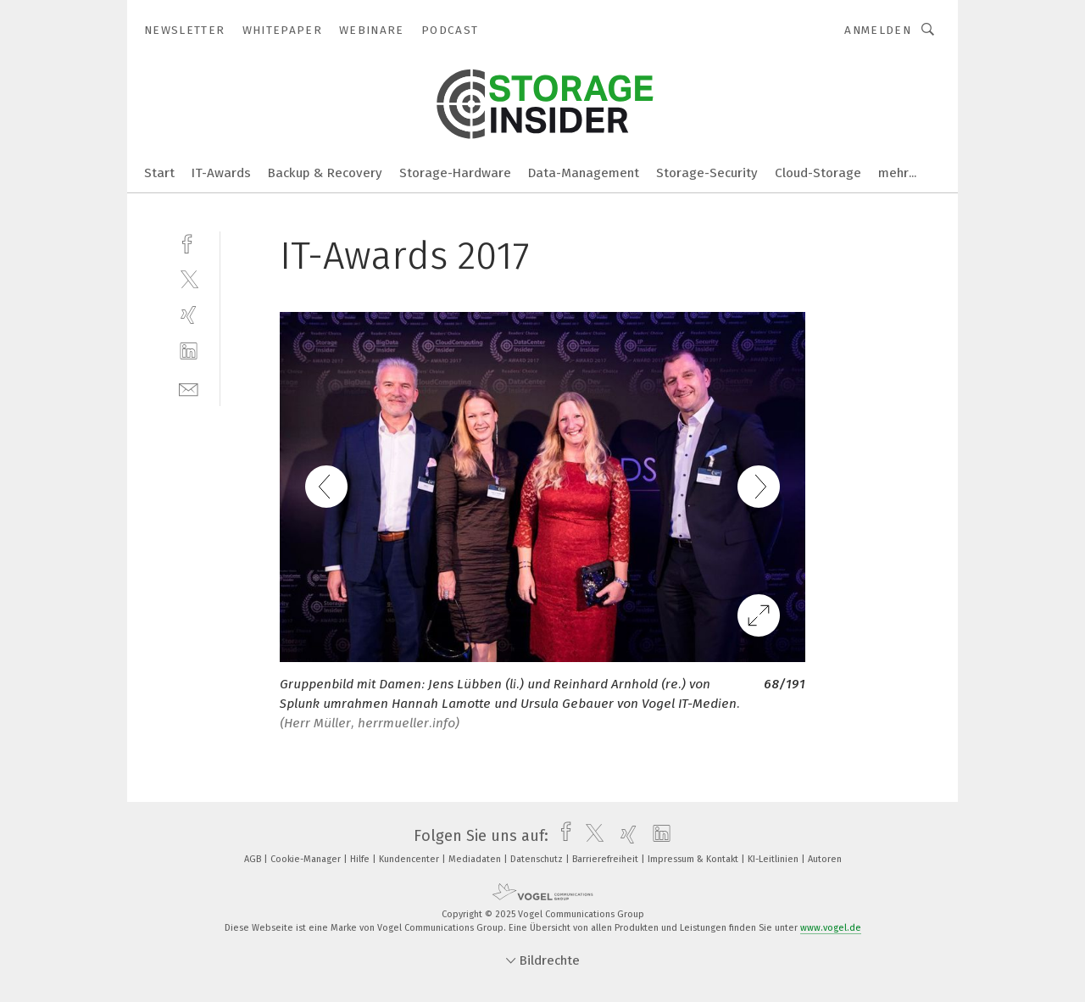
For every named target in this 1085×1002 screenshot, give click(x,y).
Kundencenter (410, 859)
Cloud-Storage (818, 173)
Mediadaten (476, 859)
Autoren (825, 859)
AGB (254, 859)
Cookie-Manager (306, 859)
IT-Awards (221, 173)
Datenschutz (537, 859)
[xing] (188, 315)
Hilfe (361, 859)
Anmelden (877, 30)
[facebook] (188, 242)
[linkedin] (188, 351)
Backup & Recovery (325, 173)
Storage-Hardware (455, 173)
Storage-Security (707, 173)
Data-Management (583, 173)
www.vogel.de (830, 927)
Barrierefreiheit (606, 859)
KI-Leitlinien (774, 859)
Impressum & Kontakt (694, 859)
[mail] (188, 387)
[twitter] (188, 278)
